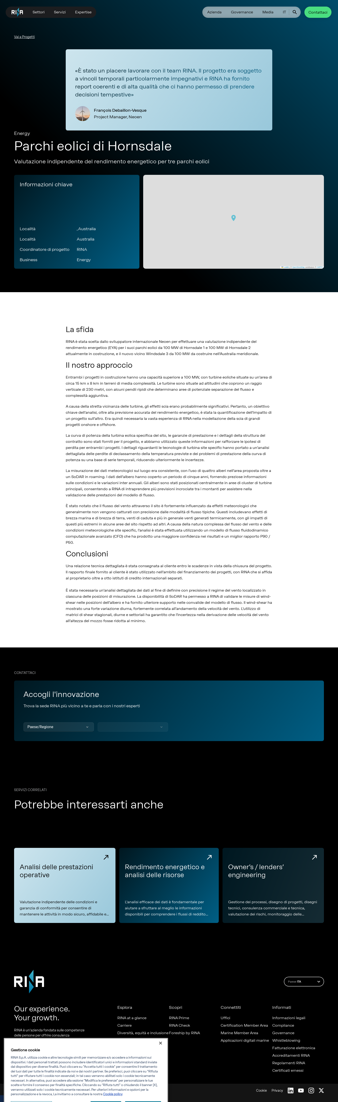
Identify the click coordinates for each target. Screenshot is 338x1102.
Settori (39, 12)
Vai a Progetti (24, 37)
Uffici (225, 1018)
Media (267, 12)
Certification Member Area (244, 1025)
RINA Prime (179, 1018)
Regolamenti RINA (288, 1063)
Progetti (124, 1048)
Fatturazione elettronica (293, 1048)
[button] (233, 218)
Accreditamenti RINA (291, 1055)
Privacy (277, 1091)
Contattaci (317, 12)
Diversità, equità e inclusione (143, 1033)
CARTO (320, 267)
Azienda (214, 12)
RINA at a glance (131, 1018)
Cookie (261, 1091)
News (122, 1040)
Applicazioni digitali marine (245, 1040)
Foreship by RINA (184, 1033)
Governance (242, 12)
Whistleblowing (286, 1040)
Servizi (60, 12)
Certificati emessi (287, 1070)
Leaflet (285, 267)
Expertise (83, 12)
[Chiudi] (160, 1062)
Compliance (283, 1025)
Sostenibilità (128, 1055)
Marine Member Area (239, 1033)
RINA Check (179, 1025)
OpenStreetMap (298, 267)
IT (284, 12)
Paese (305, 981)
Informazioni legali (288, 1018)
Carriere (124, 1025)
